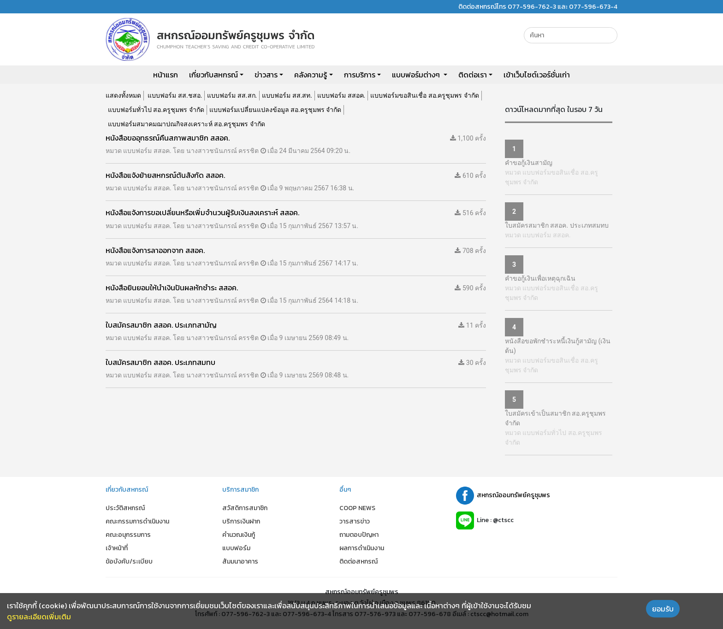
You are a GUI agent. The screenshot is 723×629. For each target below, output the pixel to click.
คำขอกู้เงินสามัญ (528, 162)
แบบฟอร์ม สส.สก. (232, 95)
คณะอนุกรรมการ (128, 535)
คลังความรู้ (310, 74)
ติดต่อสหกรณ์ (358, 561)
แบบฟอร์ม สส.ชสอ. (175, 95)
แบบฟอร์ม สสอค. (341, 95)
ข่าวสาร (266, 74)
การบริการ (359, 74)
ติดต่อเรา (472, 74)
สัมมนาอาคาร (240, 561)
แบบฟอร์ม (236, 548)
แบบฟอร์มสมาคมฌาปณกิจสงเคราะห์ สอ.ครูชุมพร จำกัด (186, 124)
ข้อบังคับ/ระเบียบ (129, 561)
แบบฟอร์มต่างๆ (417, 74)
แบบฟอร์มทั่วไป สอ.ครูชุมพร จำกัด (156, 109)
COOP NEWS (357, 508)
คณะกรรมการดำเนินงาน (137, 521)
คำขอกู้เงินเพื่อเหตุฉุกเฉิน (540, 278)
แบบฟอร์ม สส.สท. (287, 95)
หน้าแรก (165, 74)
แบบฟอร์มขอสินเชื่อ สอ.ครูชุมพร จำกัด (424, 95)
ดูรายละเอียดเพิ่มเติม (39, 616)
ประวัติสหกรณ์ (125, 508)
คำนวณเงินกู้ (238, 535)
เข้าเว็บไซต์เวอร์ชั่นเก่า (537, 74)
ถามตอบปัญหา (359, 535)
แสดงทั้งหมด (123, 95)
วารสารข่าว (354, 521)
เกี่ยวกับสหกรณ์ (213, 74)
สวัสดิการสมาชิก (244, 508)
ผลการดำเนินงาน (361, 548)
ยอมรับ (663, 608)
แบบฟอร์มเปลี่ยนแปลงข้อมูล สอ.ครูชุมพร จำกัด (275, 109)
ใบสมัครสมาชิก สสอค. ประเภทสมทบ (557, 225)
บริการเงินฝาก (241, 521)
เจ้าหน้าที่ (117, 548)
